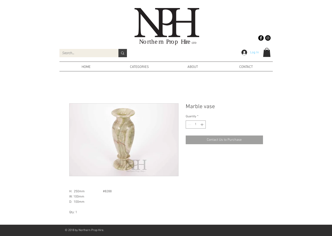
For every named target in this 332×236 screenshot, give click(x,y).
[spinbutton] (196, 124)
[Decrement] (189, 124)
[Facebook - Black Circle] (261, 38)
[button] (267, 52)
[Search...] (86, 53)
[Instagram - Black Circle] (268, 38)
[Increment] (202, 124)
